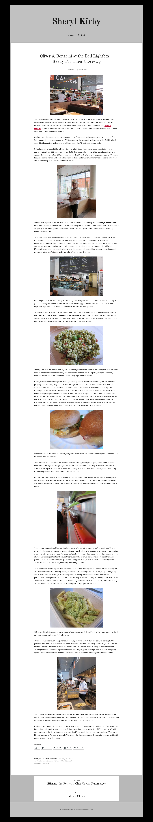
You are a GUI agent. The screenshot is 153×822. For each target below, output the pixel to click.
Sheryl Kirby (76, 22)
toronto (53, 759)
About (71, 35)
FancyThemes (89, 809)
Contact (81, 35)
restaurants (44, 759)
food (36, 759)
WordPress (78, 809)
